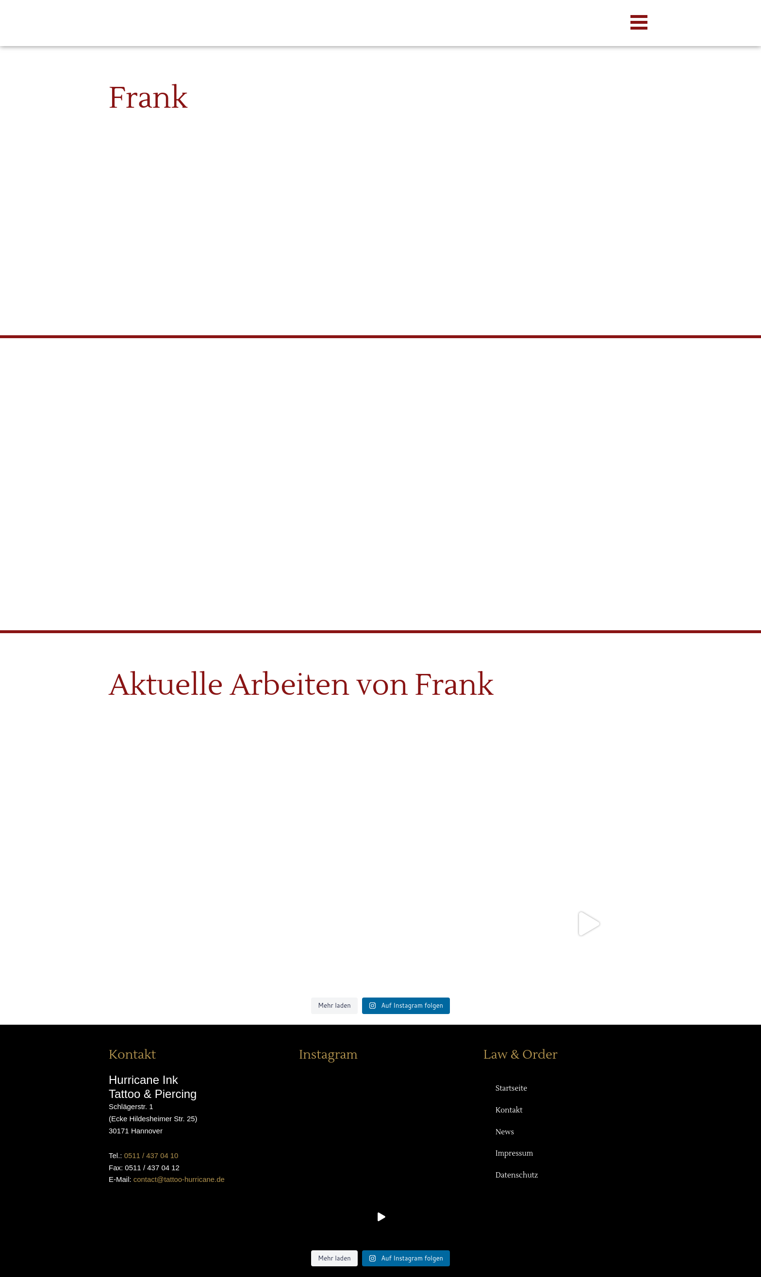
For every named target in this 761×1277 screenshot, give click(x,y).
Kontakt (509, 1110)
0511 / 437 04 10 (151, 1155)
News (505, 1132)
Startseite (512, 1089)
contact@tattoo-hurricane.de (179, 1179)
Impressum (514, 1154)
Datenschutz (517, 1176)
